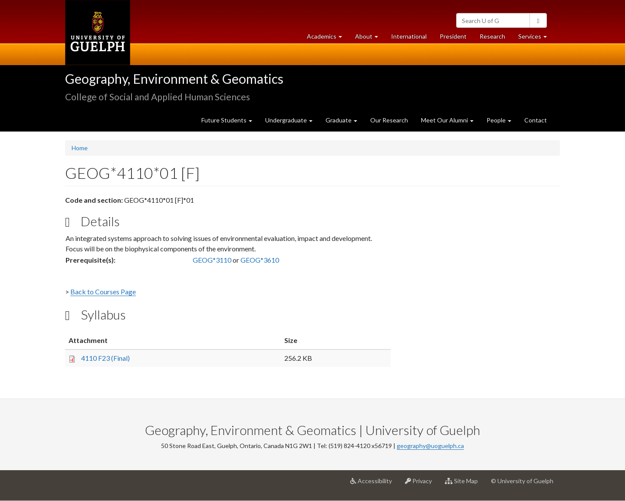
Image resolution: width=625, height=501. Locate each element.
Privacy (421, 484)
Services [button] (535, 38)
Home (80, 148)
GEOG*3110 (212, 260)
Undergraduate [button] (288, 120)
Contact (535, 120)
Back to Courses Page (103, 291)
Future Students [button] (226, 120)
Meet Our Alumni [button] (447, 120)
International (409, 36)
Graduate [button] (341, 120)
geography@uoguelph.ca (430, 445)
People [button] (499, 120)
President (453, 36)
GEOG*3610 (259, 260)
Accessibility (374, 484)
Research (496, 38)
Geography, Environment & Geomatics (174, 78)
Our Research (389, 120)
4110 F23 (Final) (105, 358)
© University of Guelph (522, 481)
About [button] (370, 38)
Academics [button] (328, 38)
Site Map (464, 484)
